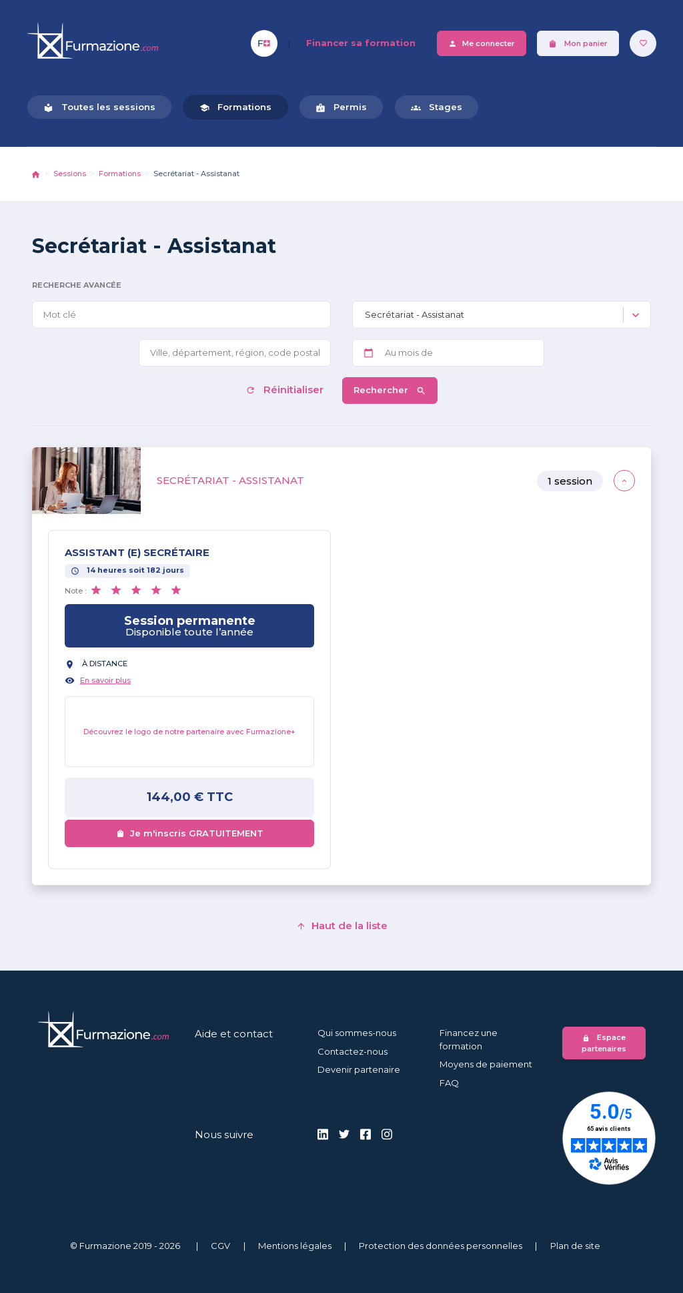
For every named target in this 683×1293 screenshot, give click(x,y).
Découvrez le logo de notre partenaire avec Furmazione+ (189, 731)
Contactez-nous (352, 1051)
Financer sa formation (361, 42)
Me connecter (481, 44)
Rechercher (390, 390)
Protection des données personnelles (440, 1245)
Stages (436, 107)
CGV (220, 1245)
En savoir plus (105, 680)
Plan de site (575, 1245)
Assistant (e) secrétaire (137, 552)
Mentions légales (294, 1245)
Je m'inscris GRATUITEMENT (189, 833)
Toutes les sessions (99, 107)
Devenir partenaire (358, 1069)
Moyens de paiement (486, 1064)
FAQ (449, 1082)
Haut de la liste (342, 925)
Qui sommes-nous (356, 1032)
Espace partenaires (604, 1043)
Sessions (69, 173)
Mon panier (578, 44)
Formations (235, 107)
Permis (341, 107)
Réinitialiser (285, 389)
